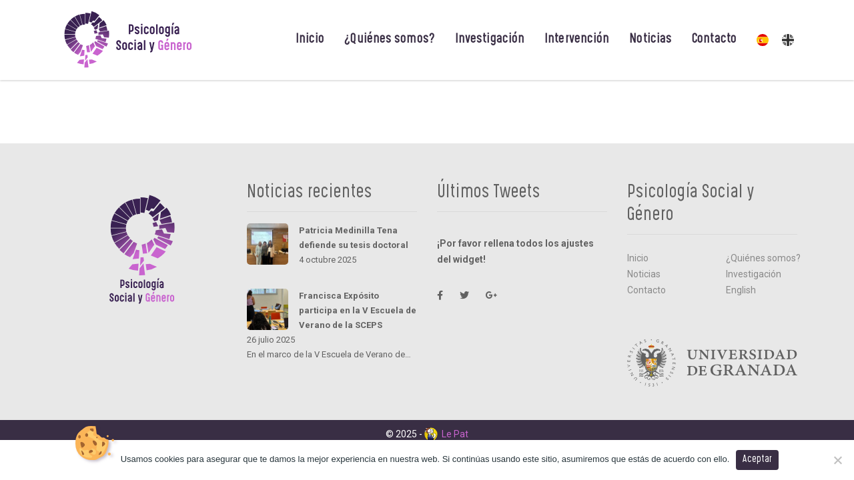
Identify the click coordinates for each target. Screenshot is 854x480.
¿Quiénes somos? (389, 40)
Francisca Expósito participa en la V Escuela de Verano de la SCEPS (357, 310)
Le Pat (446, 434)
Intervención (576, 40)
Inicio (310, 40)
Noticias (650, 40)
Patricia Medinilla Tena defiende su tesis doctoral (353, 237)
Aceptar (757, 460)
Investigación (489, 40)
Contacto (714, 40)
